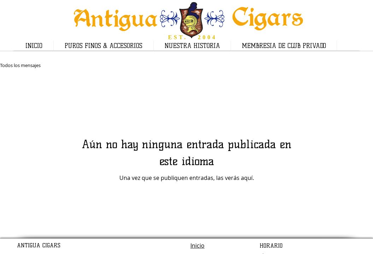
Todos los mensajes (20, 65)
